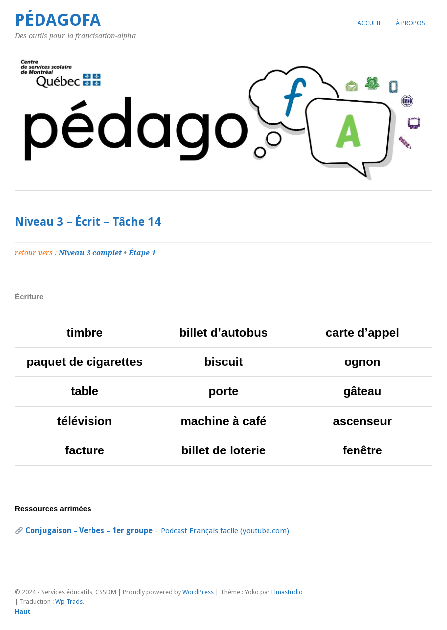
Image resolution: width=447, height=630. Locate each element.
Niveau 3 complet (90, 253)
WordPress (198, 592)
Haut (23, 611)
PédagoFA (58, 20)
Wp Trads (69, 601)
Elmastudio (287, 592)
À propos (410, 23)
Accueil (370, 23)
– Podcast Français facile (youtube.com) (157, 530)
